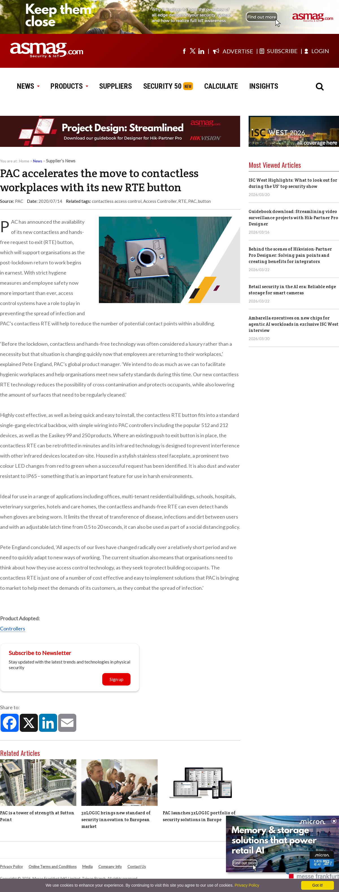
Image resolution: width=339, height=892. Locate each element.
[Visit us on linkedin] (201, 50)
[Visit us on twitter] (192, 51)
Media (87, 866)
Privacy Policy (11, 866)
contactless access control (117, 201)
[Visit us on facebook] (184, 50)
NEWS (28, 86)
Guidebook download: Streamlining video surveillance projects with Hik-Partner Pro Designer (293, 218)
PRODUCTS (69, 86)
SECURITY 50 (162, 86)
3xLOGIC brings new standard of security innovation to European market (116, 819)
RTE (182, 201)
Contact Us (136, 866)
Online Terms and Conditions (53, 866)
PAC (192, 201)
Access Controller (160, 201)
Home (24, 161)
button (204, 201)
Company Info (110, 866)
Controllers (12, 628)
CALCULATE (221, 86)
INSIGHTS (263, 86)
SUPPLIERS (115, 86)
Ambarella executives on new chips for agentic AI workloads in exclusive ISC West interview (293, 324)
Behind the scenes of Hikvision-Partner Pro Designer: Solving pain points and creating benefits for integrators (290, 255)
